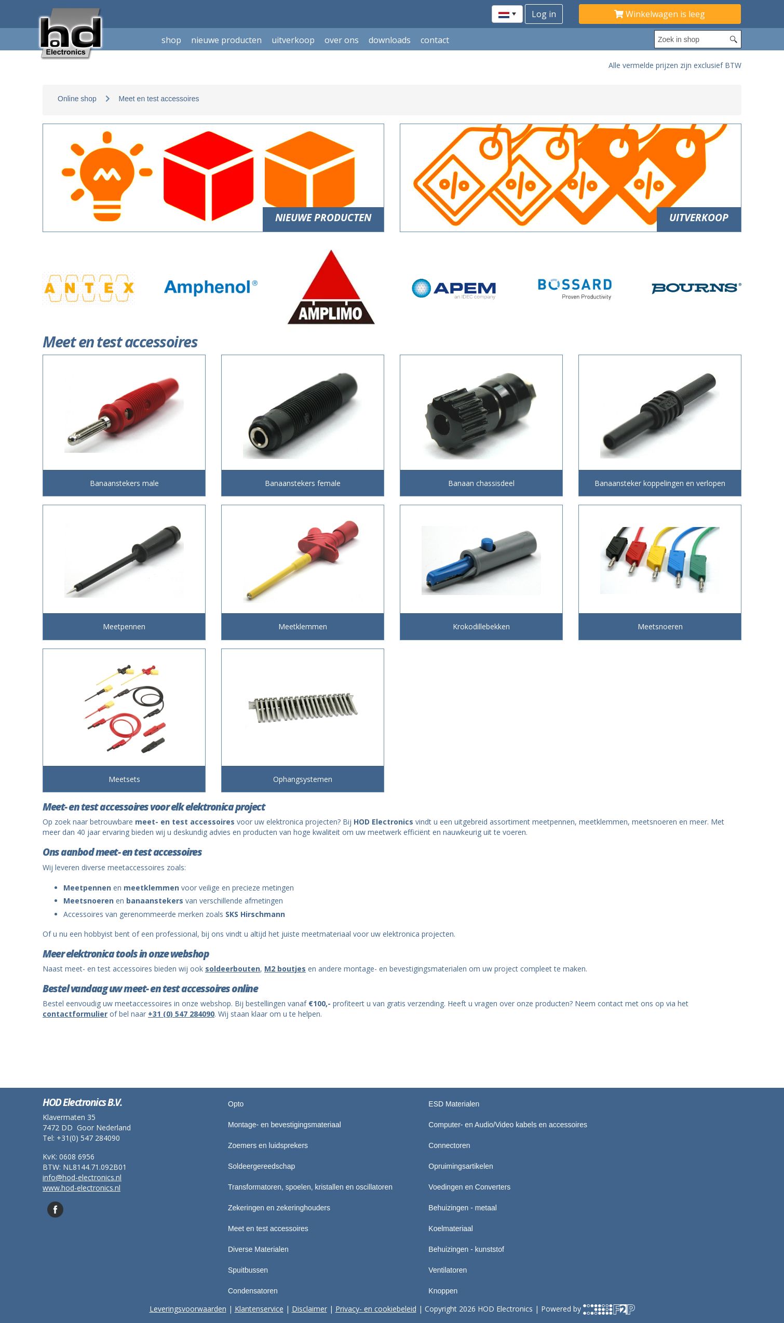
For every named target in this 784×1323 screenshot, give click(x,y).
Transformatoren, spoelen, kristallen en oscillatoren (310, 1187)
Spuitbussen (248, 1270)
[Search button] (733, 39)
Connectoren (449, 1145)
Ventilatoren (447, 1270)
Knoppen (442, 1291)
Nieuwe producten (226, 40)
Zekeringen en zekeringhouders (279, 1208)
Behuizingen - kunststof (466, 1249)
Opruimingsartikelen (460, 1166)
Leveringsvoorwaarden (188, 1309)
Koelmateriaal (450, 1228)
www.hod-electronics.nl (81, 1188)
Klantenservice (259, 1309)
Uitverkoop (293, 40)
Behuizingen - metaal (462, 1208)
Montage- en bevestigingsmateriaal (284, 1124)
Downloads (390, 40)
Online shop (77, 99)
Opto (236, 1104)
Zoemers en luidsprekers (268, 1145)
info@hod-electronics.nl (82, 1177)
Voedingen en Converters (469, 1187)
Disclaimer (309, 1309)
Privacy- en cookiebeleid (375, 1309)
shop (171, 40)
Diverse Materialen (258, 1249)
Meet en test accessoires (159, 99)
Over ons (342, 40)
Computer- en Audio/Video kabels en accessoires (507, 1124)
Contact (435, 40)
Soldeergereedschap (261, 1166)
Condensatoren (253, 1291)
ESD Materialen (453, 1104)
